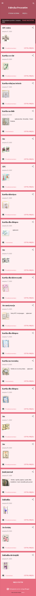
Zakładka (6, 499)
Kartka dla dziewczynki (12, 277)
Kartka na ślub (8, 111)
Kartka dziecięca (9, 194)
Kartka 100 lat (8, 55)
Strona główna (13, 13)
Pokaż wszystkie (28, 20)
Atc (3, 139)
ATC (4, 166)
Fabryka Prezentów (18, 7)
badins (23, 592)
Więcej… (25, 13)
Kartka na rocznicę (10, 361)
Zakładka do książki (10, 555)
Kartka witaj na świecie (11, 83)
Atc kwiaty (6, 527)
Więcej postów (18, 582)
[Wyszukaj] (33, 3)
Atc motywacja (8, 305)
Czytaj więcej (29, 48)
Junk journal (7, 472)
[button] (33, 28)
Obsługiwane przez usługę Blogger (18, 589)
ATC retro (6, 28)
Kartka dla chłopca (10, 222)
